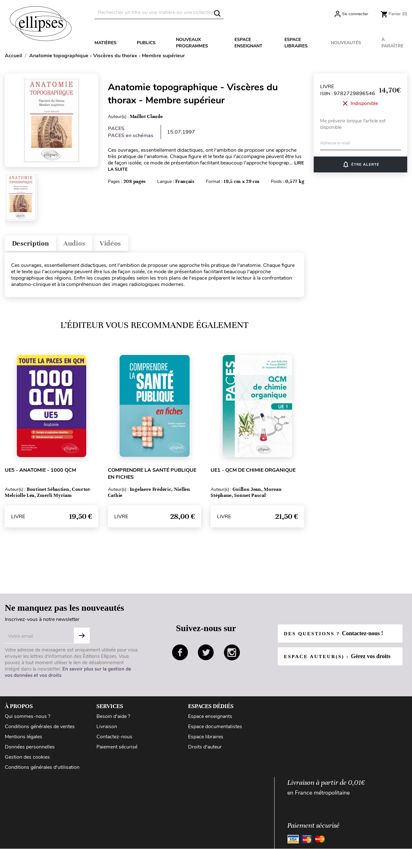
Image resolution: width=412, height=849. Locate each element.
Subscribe (82, 637)
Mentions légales (23, 738)
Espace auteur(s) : (338, 658)
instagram (232, 654)
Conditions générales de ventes (40, 728)
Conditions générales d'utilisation (42, 768)
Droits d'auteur (205, 748)
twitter (206, 654)
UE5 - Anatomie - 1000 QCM (40, 471)
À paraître (392, 43)
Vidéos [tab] (120, 244)
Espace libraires (296, 43)
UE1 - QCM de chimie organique (253, 471)
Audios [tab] (81, 244)
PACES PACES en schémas (130, 132)
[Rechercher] (159, 12)
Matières (105, 43)
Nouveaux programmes (192, 43)
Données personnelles (30, 748)
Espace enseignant (248, 43)
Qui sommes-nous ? (27, 717)
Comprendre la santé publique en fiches (152, 475)
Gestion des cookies (27, 758)
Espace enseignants (210, 717)
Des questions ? (334, 635)
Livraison (106, 728)
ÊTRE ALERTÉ (360, 164)
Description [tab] (33, 244)
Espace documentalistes (215, 728)
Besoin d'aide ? (113, 717)
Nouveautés (346, 43)
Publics (146, 43)
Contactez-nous (114, 738)
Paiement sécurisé (116, 748)
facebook (180, 654)
